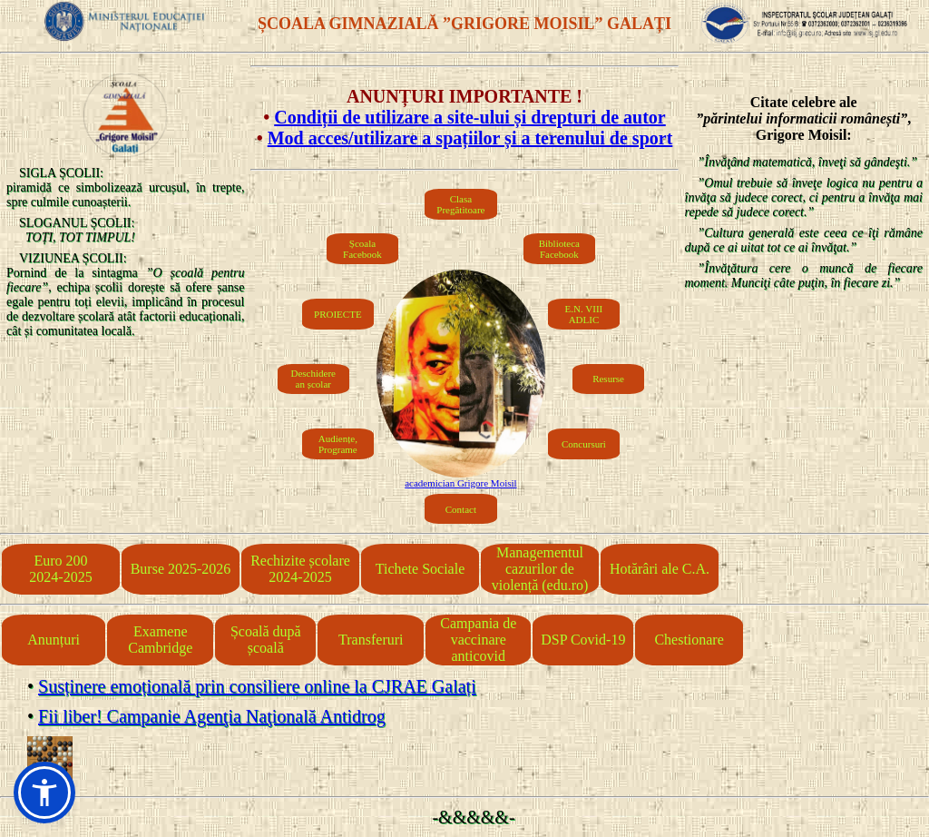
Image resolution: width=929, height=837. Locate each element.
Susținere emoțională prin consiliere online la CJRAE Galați (257, 686)
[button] (44, 792)
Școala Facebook (362, 249)
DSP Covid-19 (583, 639)
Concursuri (584, 443)
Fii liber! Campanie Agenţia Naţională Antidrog (212, 716)
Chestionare (688, 639)
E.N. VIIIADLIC (584, 314)
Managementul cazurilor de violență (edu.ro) (540, 569)
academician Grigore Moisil (460, 483)
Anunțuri (53, 639)
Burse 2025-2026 (181, 568)
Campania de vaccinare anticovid (478, 639)
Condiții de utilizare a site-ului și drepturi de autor (470, 117)
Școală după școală (265, 639)
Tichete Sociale (420, 568)
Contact (460, 509)
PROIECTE (338, 314)
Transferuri (370, 639)
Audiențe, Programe (337, 444)
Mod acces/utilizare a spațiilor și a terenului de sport (470, 138)
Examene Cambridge (160, 639)
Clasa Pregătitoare (460, 204)
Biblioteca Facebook (559, 249)
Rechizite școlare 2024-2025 (300, 569)
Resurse (608, 378)
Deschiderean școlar (313, 378)
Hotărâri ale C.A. (659, 568)
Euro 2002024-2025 (60, 569)
